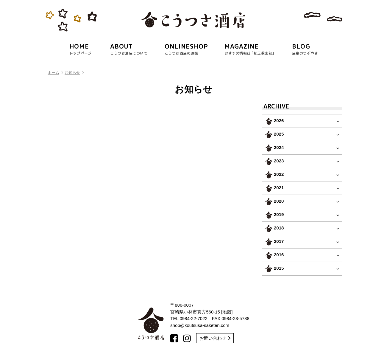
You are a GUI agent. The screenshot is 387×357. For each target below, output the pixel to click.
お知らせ (74, 72)
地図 (226, 311)
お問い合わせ (214, 338)
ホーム (55, 72)
